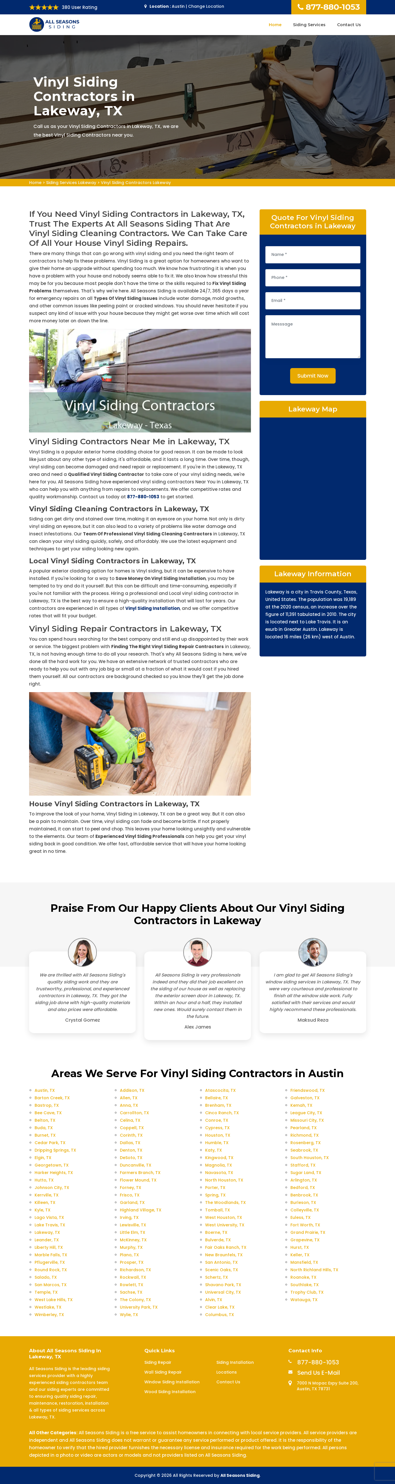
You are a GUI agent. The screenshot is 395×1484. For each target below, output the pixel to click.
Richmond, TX (304, 1135)
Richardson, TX (135, 1270)
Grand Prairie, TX (307, 1232)
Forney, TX (130, 1187)
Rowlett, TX (131, 1285)
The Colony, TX (135, 1300)
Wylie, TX (129, 1315)
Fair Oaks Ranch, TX (225, 1247)
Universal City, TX (223, 1292)
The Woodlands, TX (225, 1202)
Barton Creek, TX (52, 1098)
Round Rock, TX (51, 1270)
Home (275, 24)
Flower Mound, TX (138, 1180)
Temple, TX (46, 1292)
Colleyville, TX (304, 1210)
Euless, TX (300, 1217)
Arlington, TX (303, 1180)
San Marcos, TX (51, 1285)
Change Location (206, 6)
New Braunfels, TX (224, 1255)
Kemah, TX (301, 1105)
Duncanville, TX (135, 1165)
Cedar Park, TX (50, 1143)
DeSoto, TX (131, 1158)
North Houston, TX (224, 1180)
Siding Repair (157, 1362)
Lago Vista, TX (49, 1217)
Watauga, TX (303, 1300)
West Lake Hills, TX (54, 1300)
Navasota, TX (219, 1172)
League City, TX (306, 1113)
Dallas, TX (130, 1143)
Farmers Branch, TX (140, 1172)
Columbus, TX (219, 1315)
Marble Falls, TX (51, 1255)
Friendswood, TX (307, 1090)
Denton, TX (131, 1150)
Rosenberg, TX (305, 1143)
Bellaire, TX (216, 1098)
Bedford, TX (302, 1187)
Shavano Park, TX (223, 1285)
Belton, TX (45, 1120)
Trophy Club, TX (307, 1292)
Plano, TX (129, 1255)
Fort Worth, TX (305, 1225)
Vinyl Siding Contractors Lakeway (136, 182)
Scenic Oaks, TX (221, 1270)
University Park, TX (139, 1307)
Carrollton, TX (134, 1113)
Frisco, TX (129, 1195)
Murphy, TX (131, 1247)
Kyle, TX (42, 1210)
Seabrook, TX (304, 1150)
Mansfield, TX (304, 1262)
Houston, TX (217, 1135)
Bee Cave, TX (48, 1113)
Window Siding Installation (172, 1382)
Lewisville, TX (133, 1225)
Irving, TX (129, 1217)
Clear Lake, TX (220, 1307)
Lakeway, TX (47, 1232)
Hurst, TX (299, 1247)
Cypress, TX (217, 1128)
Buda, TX (44, 1128)
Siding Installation (235, 1362)
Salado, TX (46, 1277)
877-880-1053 (329, 7)
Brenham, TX (218, 1105)
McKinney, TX (133, 1240)
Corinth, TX (131, 1135)
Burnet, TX (45, 1135)
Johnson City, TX (52, 1187)
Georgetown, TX (52, 1165)
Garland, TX (132, 1202)
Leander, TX (47, 1240)
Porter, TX (215, 1187)
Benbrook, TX (304, 1195)
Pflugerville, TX (50, 1262)
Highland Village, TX (140, 1210)
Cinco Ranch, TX (222, 1113)
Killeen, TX (45, 1202)
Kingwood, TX (219, 1158)
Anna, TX (129, 1105)
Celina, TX (130, 1120)
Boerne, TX (216, 1232)
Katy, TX (213, 1150)
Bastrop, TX (47, 1105)
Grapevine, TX (305, 1240)
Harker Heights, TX (54, 1172)
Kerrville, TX (46, 1195)
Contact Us (349, 24)
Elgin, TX (43, 1158)
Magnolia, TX (218, 1165)
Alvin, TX (213, 1300)
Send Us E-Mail (318, 1373)
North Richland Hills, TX (314, 1270)
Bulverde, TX (218, 1240)
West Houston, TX (223, 1217)
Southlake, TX (304, 1285)
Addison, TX (132, 1090)
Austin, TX (45, 1090)
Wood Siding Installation (170, 1392)
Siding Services (309, 24)
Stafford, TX (302, 1165)
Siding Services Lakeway (71, 182)
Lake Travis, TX (50, 1225)
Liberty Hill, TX (49, 1247)
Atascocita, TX (220, 1090)
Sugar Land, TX (305, 1172)
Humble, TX (216, 1143)
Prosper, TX (131, 1262)
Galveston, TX (305, 1098)
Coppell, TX (132, 1128)
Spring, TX (215, 1195)
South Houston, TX (309, 1158)
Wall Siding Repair (163, 1372)
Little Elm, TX (132, 1232)
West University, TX (224, 1225)
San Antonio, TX (221, 1262)
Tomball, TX (217, 1210)
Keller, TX (299, 1255)
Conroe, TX (216, 1120)
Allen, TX (128, 1098)
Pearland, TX (303, 1128)
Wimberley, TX (49, 1315)
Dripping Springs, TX (55, 1150)
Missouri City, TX (307, 1120)
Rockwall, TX (133, 1277)
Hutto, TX (44, 1180)
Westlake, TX (48, 1307)
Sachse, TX (131, 1292)
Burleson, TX (303, 1202)
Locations (226, 1372)
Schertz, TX (216, 1277)
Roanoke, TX (303, 1277)
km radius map (312, 488)
